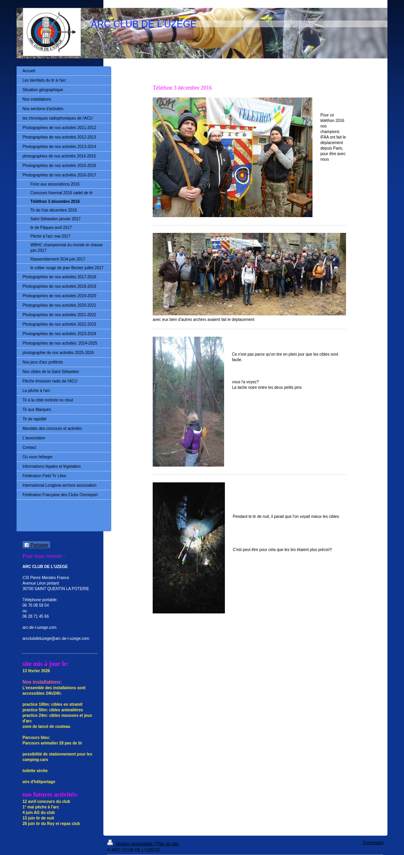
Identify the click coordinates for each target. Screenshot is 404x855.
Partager (36, 545)
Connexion (373, 842)
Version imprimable (130, 843)
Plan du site (167, 843)
